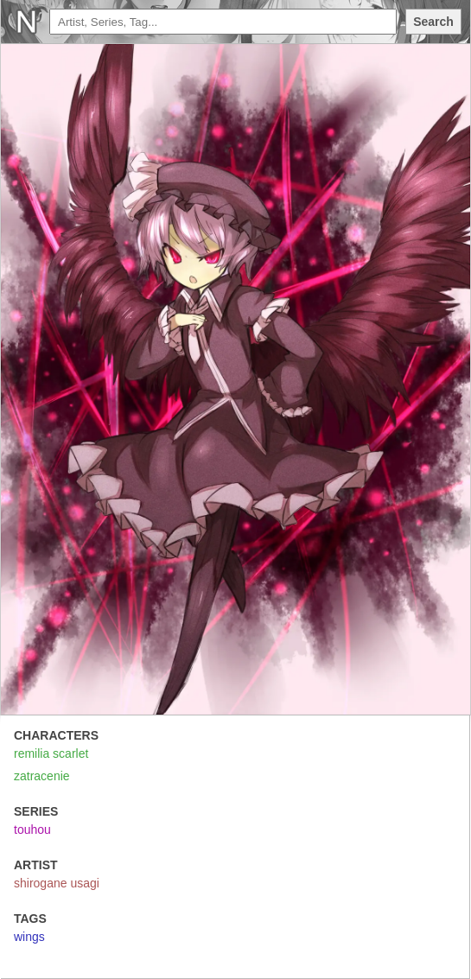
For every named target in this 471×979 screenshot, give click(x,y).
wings (29, 937)
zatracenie (42, 776)
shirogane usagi (56, 883)
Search (433, 22)
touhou (32, 829)
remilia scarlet (51, 753)
